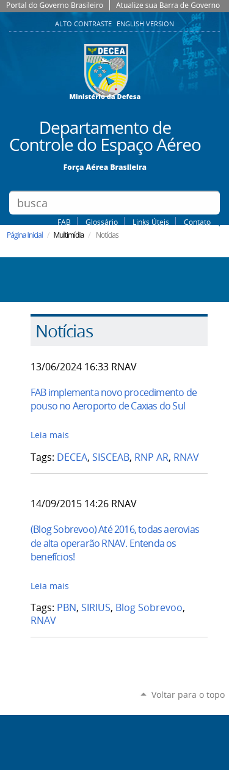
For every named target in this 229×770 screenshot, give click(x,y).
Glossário (101, 222)
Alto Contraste (84, 24)
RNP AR (151, 457)
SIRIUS (96, 607)
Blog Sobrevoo (149, 607)
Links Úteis (151, 222)
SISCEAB (110, 457)
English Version (145, 24)
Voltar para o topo (188, 694)
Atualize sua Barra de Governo (168, 5)
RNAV (186, 457)
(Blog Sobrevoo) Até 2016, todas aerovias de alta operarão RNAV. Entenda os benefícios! (115, 542)
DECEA (72, 457)
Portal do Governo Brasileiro (54, 5)
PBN (66, 607)
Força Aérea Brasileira (105, 166)
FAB (64, 222)
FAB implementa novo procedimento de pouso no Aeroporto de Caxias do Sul (114, 399)
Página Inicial (25, 235)
